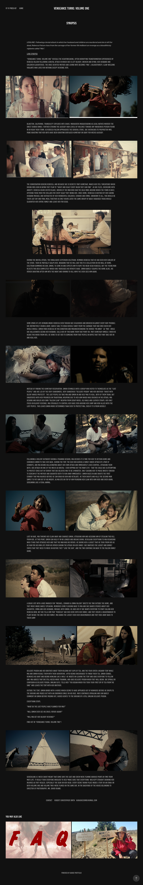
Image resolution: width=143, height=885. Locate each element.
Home (21, 8)
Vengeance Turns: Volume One (71, 8)
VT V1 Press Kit (11, 8)
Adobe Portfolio (76, 873)
